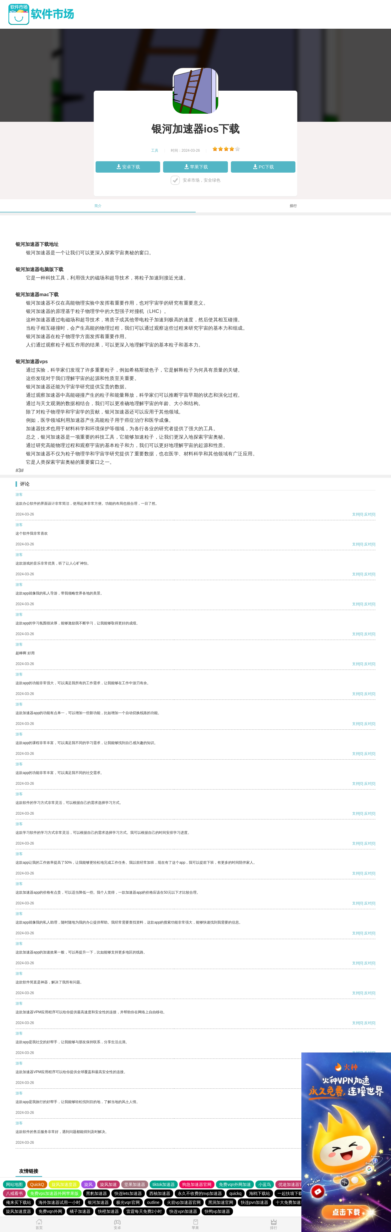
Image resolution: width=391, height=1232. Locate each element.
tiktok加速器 (164, 1184)
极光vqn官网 (128, 1202)
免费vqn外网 (50, 1211)
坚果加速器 (134, 1184)
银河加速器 (98, 1202)
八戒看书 (14, 1193)
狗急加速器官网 (196, 1184)
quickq (235, 1193)
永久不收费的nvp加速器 (200, 1193)
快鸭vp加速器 (217, 1211)
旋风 (88, 1184)
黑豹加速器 (96, 1193)
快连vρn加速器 (183, 1211)
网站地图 (14, 1184)
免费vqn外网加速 (235, 1184)
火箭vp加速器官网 (184, 1202)
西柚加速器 (159, 1193)
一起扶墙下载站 (292, 1193)
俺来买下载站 (18, 1202)
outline (153, 1202)
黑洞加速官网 (220, 1202)
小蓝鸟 (264, 1184)
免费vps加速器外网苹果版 (54, 1193)
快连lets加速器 (128, 1193)
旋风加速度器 (64, 1184)
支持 (355, 514)
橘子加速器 (80, 1211)
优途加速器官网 (293, 1184)
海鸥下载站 (259, 1193)
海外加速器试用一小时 (59, 1202)
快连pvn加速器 (255, 1202)
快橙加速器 (108, 1211)
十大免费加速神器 (292, 1202)
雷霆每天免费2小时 (144, 1211)
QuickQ (37, 1184)
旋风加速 (108, 1184)
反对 (367, 514)
